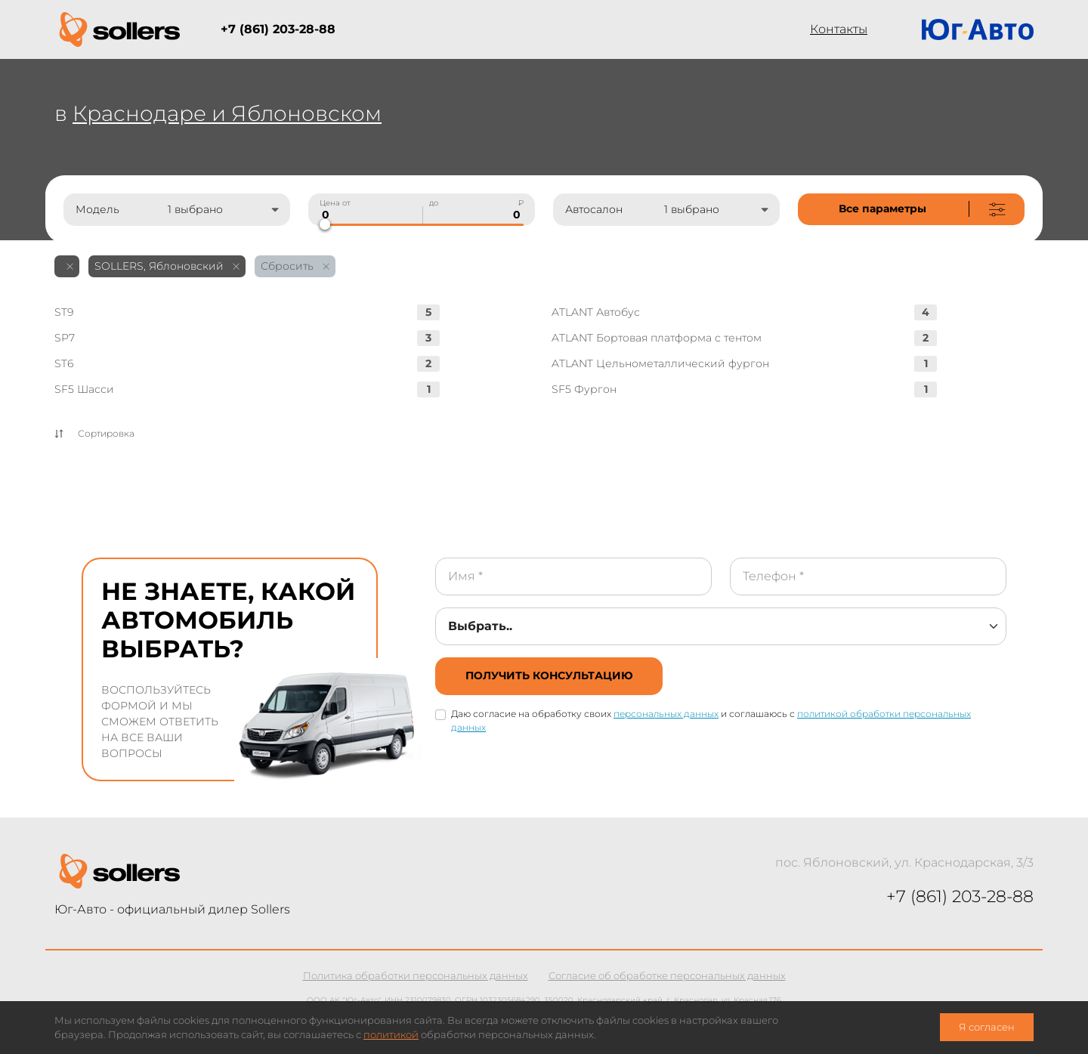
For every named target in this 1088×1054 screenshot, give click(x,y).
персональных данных (666, 713)
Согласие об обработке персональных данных (667, 975)
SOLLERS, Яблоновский (167, 266)
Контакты (838, 29)
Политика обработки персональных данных (415, 975)
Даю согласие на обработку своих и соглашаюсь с (711, 720)
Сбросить (295, 266)
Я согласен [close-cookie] (987, 1027)
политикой (391, 1034)
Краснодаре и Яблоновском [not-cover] (227, 113)
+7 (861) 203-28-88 (278, 29)
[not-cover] (911, 209)
